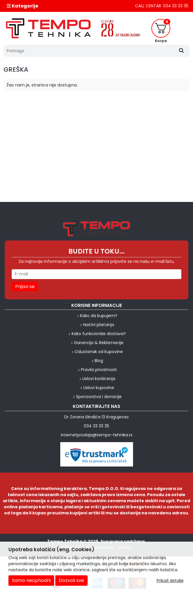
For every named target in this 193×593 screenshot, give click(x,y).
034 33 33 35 (96, 426)
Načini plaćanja (98, 325)
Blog (99, 361)
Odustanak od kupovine (99, 352)
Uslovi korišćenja (98, 379)
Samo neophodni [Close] (31, 580)
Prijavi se (25, 286)
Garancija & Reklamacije (98, 343)
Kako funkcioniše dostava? (99, 334)
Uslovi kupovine (98, 387)
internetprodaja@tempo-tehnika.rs (96, 435)
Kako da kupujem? (98, 316)
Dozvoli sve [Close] (71, 580)
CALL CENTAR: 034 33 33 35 (161, 6)
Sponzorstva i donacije (99, 396)
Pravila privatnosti (99, 370)
